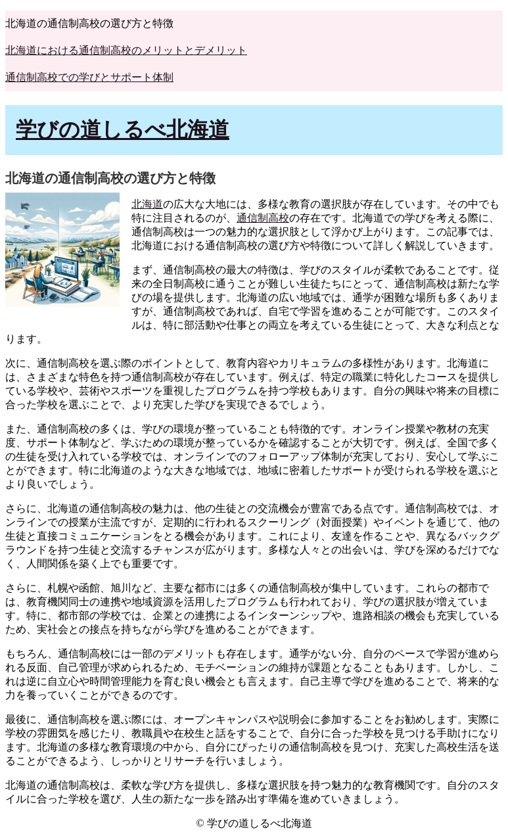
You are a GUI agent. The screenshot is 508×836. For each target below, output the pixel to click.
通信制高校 (263, 217)
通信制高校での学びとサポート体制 (89, 77)
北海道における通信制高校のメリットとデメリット (126, 50)
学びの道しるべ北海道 (122, 129)
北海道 (147, 204)
